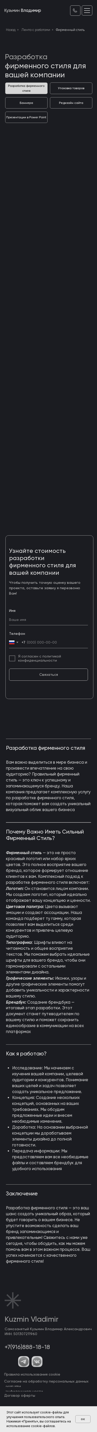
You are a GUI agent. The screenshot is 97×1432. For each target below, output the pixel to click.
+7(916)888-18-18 (27, 1347)
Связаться (48, 674)
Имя (12, 611)
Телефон (17, 633)
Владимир (22, 10)
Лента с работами (35, 30)
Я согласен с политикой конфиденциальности (39, 658)
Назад (11, 30)
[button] (87, 10)
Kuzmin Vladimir (31, 1319)
